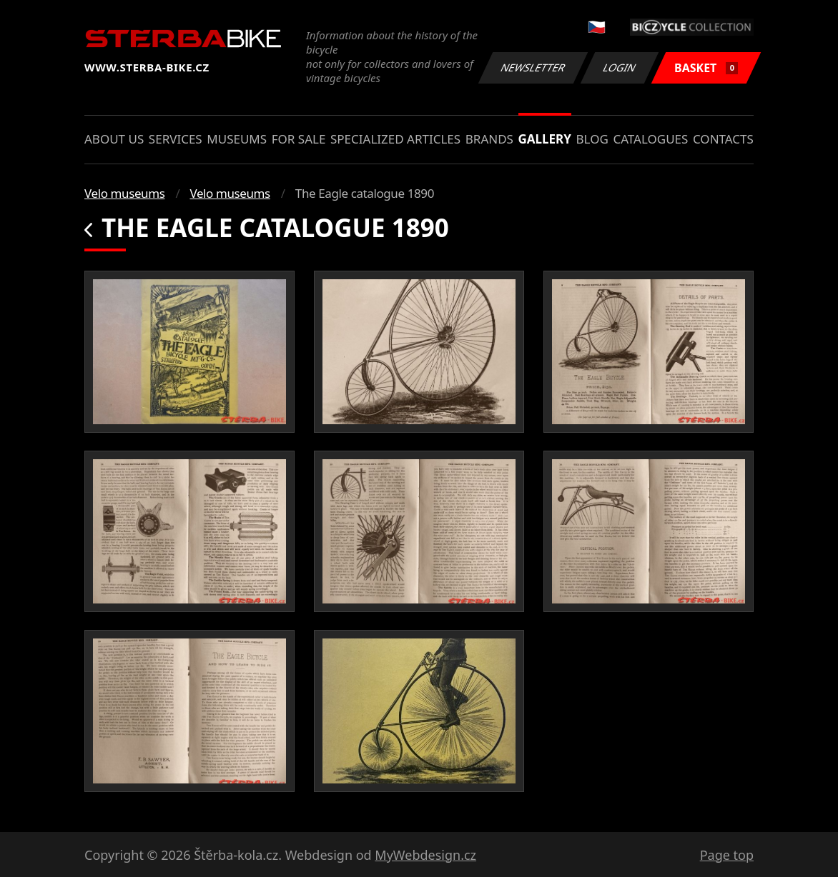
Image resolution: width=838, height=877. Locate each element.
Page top (727, 854)
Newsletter (533, 67)
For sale (299, 139)
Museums (237, 139)
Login (620, 67)
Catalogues (650, 139)
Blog (592, 139)
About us (114, 139)
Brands (489, 139)
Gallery (544, 139)
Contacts (723, 139)
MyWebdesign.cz (425, 854)
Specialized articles (395, 139)
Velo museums (124, 193)
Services (175, 139)
